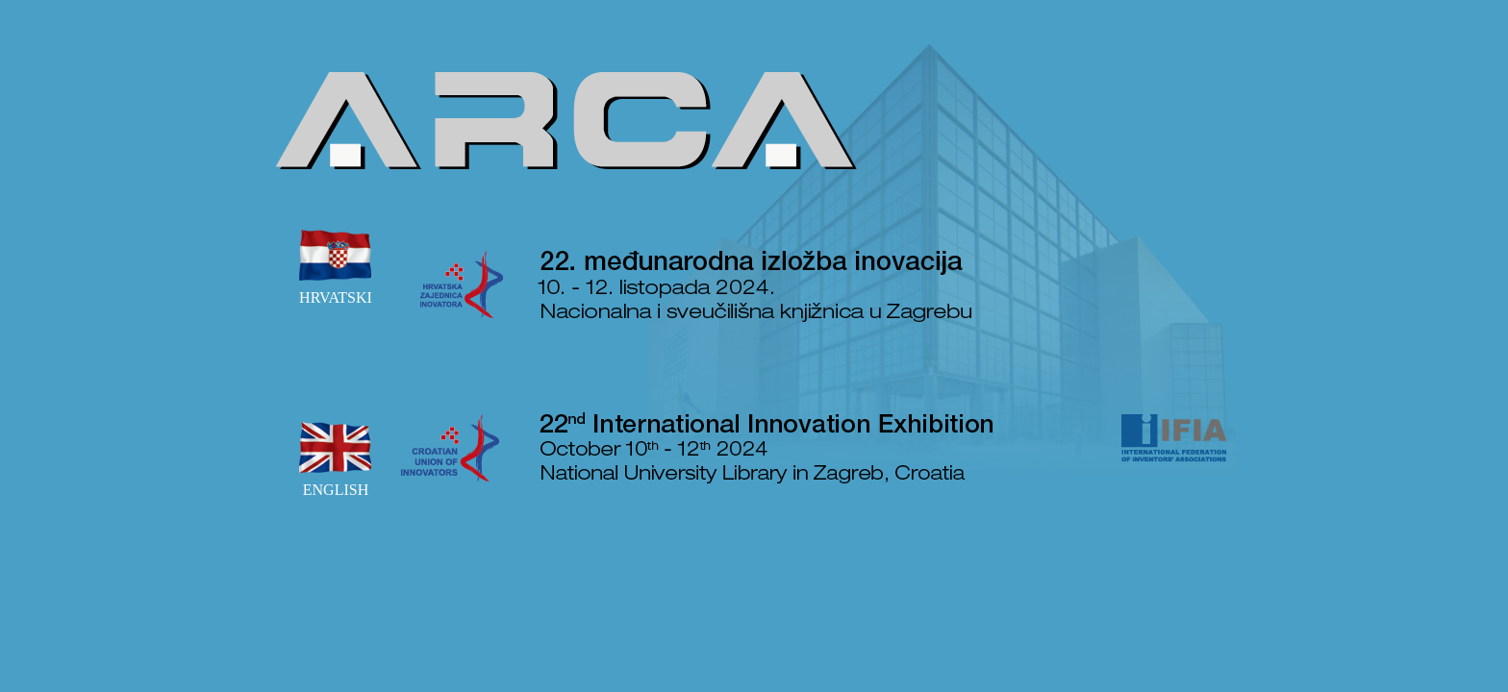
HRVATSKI (336, 263)
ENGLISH (336, 455)
